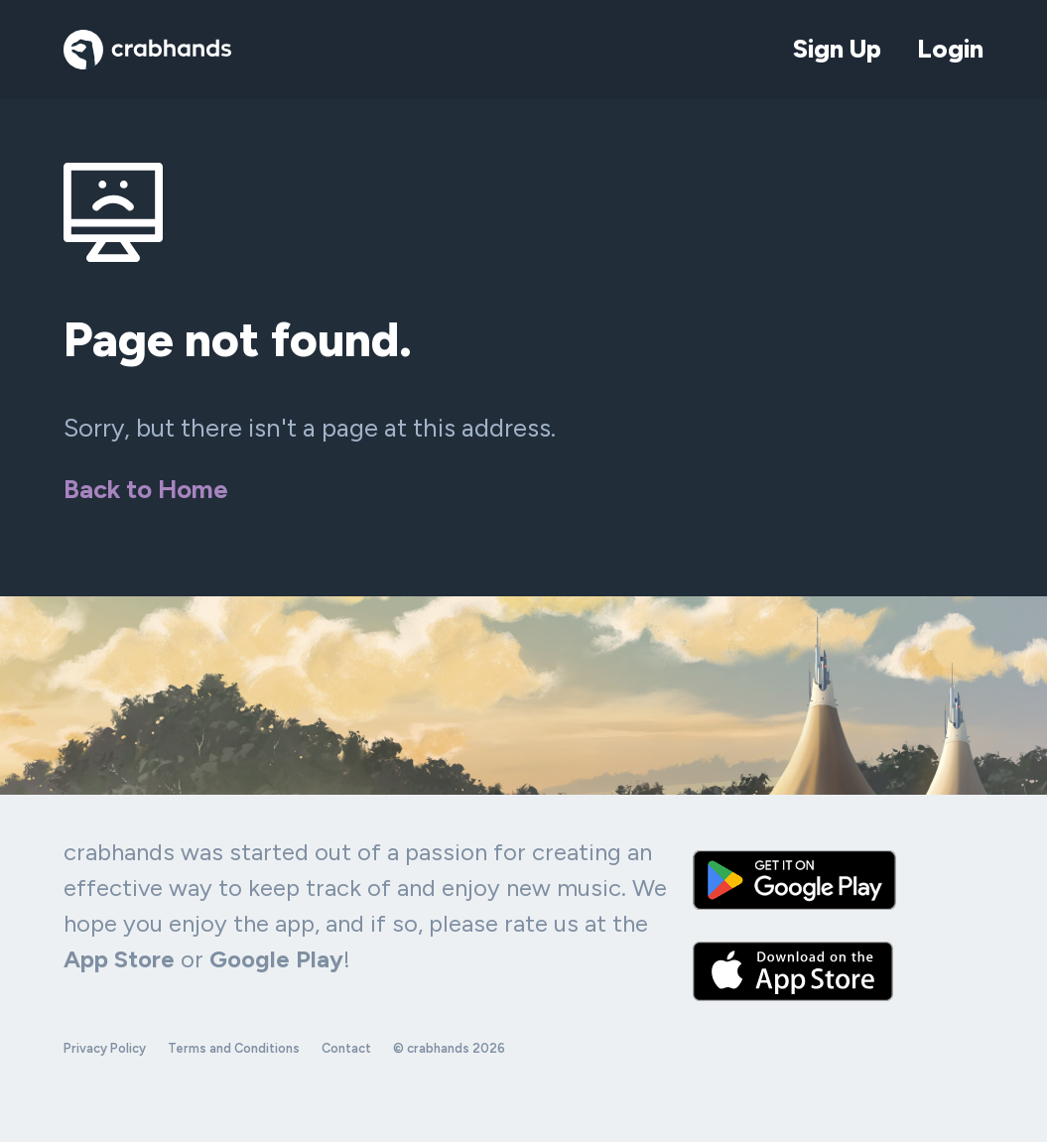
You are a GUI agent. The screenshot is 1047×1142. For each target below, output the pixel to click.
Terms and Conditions (234, 1048)
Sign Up (837, 48)
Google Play (276, 959)
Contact (346, 1048)
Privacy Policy (105, 1048)
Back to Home (146, 489)
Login (950, 48)
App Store (119, 959)
